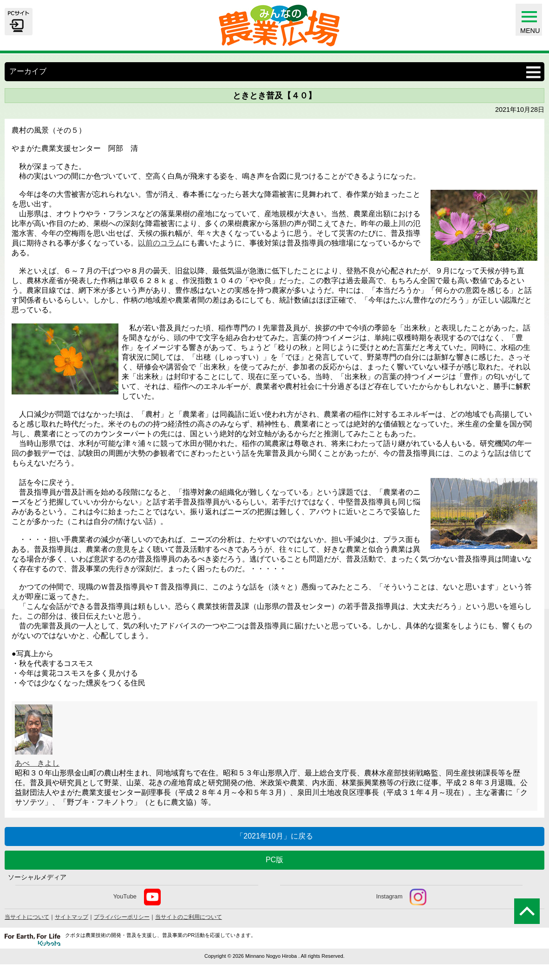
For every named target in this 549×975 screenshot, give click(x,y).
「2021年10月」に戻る (274, 836)
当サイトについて (27, 917)
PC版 (274, 860)
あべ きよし (37, 763)
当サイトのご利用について (188, 917)
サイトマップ (71, 917)
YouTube (137, 897)
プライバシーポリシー (122, 917)
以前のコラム (160, 243)
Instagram (401, 897)
